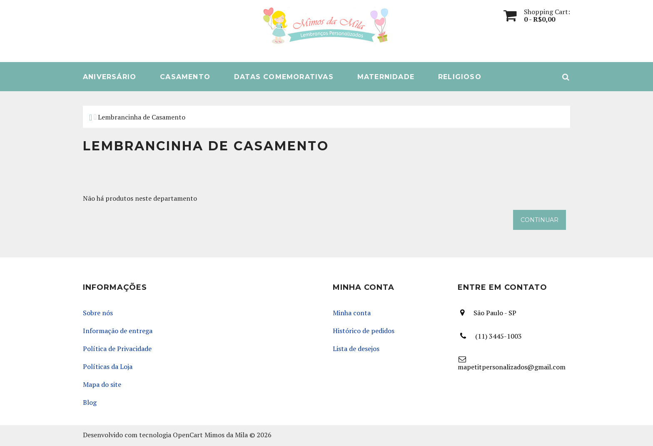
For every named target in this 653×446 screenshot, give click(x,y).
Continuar (539, 220)
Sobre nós (98, 313)
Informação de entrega (117, 331)
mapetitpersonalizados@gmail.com (512, 367)
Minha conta (352, 313)
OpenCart (188, 435)
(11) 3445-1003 (498, 336)
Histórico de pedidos (363, 331)
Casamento (185, 77)
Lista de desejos (356, 349)
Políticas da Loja (107, 367)
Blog (90, 402)
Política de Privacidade (117, 349)
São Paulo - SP (495, 312)
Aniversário (109, 77)
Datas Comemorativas (284, 77)
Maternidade (385, 77)
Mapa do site (102, 385)
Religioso (459, 77)
